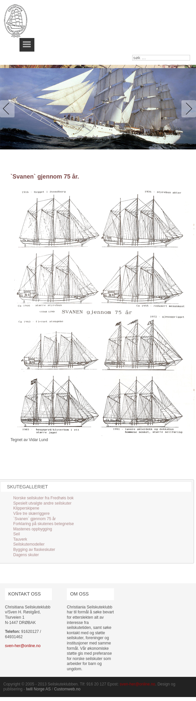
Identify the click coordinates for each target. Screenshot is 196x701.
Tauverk (20, 539)
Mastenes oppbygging (32, 529)
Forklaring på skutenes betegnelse (43, 523)
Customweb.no (67, 689)
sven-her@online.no (23, 645)
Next (187, 108)
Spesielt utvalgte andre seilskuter (42, 503)
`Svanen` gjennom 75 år (34, 518)
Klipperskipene (26, 508)
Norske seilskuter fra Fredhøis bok (43, 498)
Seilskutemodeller (29, 544)
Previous (8, 108)
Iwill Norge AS (38, 689)
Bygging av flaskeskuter (34, 549)
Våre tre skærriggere (31, 513)
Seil (16, 534)
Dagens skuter (26, 555)
